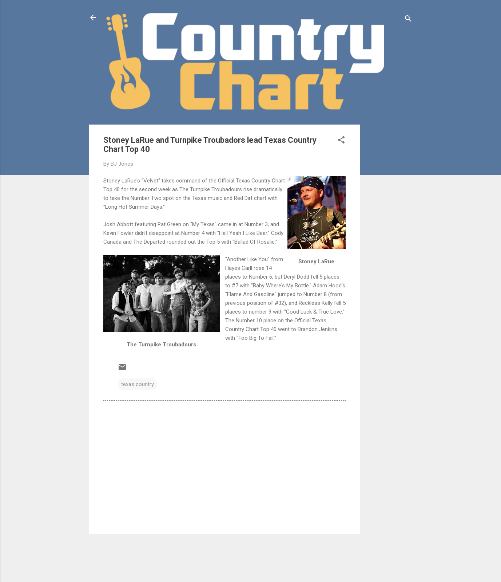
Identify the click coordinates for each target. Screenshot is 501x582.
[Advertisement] (389, 234)
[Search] (408, 20)
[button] (341, 141)
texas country (137, 384)
